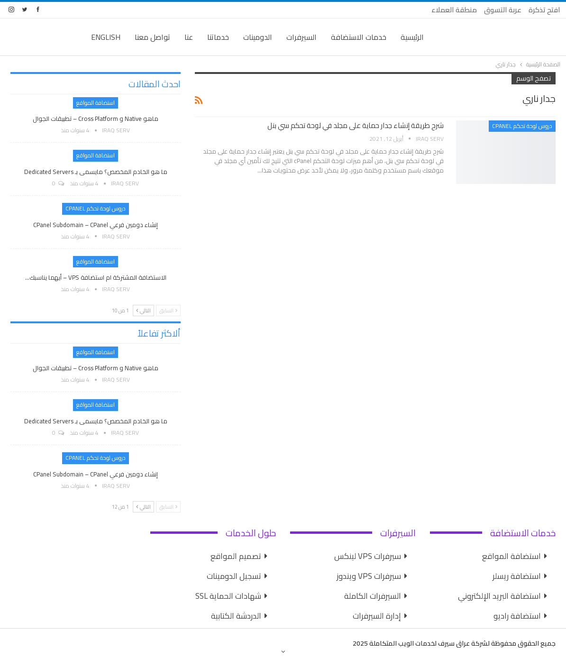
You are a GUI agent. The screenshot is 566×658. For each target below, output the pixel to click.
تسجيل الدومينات (234, 576)
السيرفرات (301, 37)
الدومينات (257, 37)
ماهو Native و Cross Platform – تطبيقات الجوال (95, 118)
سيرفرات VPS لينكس (367, 556)
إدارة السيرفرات (377, 615)
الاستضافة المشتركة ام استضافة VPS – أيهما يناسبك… (95, 277)
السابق (168, 310)
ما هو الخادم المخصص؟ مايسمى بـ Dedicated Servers (95, 171)
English (105, 37)
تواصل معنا (152, 37)
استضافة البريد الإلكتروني (499, 595)
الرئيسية (412, 37)
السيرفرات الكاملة (372, 595)
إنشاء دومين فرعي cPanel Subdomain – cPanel (95, 224)
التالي (143, 310)
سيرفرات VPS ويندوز (369, 576)
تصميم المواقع (235, 556)
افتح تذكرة (544, 10)
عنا (188, 37)
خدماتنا (218, 37)
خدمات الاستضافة (358, 37)
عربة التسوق (502, 10)
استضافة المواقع (95, 102)
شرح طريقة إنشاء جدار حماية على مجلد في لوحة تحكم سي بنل (355, 125)
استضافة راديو (517, 615)
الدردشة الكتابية (236, 615)
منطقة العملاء (454, 10)
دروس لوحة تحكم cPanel (522, 125)
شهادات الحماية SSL (228, 595)
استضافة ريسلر (517, 576)
